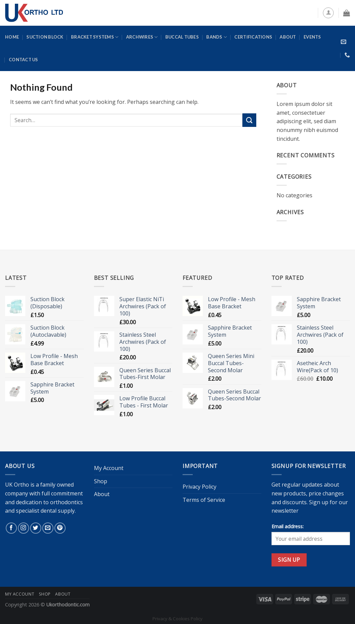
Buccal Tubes (182, 37)
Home (12, 37)
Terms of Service (204, 500)
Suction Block (44, 37)
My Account (108, 468)
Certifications (253, 37)
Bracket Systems (94, 37)
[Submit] (249, 120)
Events (312, 37)
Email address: (287, 526)
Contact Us (23, 59)
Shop (100, 481)
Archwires (142, 37)
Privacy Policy (199, 486)
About (288, 37)
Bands (216, 37)
